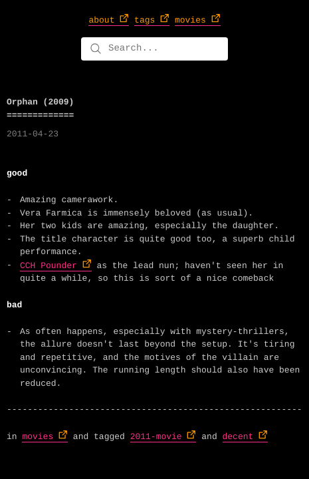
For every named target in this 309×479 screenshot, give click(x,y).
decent (238, 437)
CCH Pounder (48, 266)
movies (37, 437)
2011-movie (156, 437)
